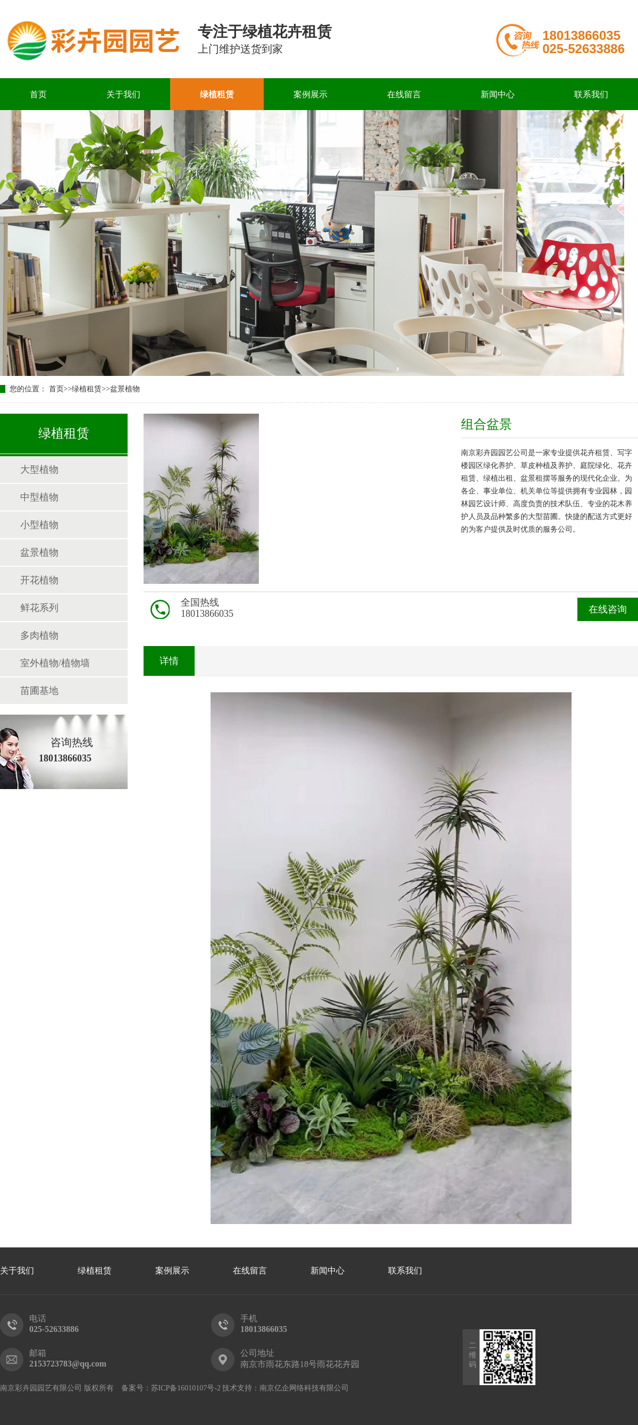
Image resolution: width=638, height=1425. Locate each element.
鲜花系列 (39, 607)
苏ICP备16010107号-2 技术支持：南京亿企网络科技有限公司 (250, 1388)
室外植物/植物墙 (55, 663)
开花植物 (39, 580)
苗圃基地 (39, 690)
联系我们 (591, 94)
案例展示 (310, 94)
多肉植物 (39, 635)
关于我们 (123, 94)
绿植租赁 (217, 94)
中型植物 (39, 497)
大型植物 (39, 469)
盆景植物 (125, 389)
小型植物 (39, 524)
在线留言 (404, 94)
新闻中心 (498, 94)
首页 (38, 94)
